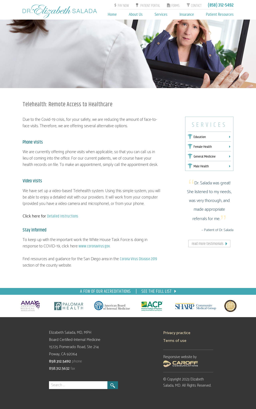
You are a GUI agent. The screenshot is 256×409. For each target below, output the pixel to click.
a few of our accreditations (106, 291)
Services (161, 14)
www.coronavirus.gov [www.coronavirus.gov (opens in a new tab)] (94, 246)
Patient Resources (220, 14)
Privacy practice (176, 333)
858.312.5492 (60, 361)
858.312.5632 (60, 368)
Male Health (201, 166)
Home (112, 14)
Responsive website (178, 357)
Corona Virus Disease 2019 (138, 259)
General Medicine (205, 156)
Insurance (186, 14)
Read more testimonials (207, 244)
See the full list (158, 291)
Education (200, 136)
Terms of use (174, 341)
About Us (136, 14)
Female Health (203, 146)
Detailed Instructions (62, 216)
